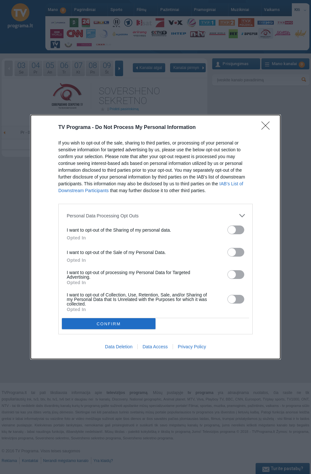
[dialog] (155, 237)
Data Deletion (118, 346)
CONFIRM (109, 323)
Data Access (155, 346)
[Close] (267, 127)
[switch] (235, 229)
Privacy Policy (192, 346)
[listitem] (155, 215)
